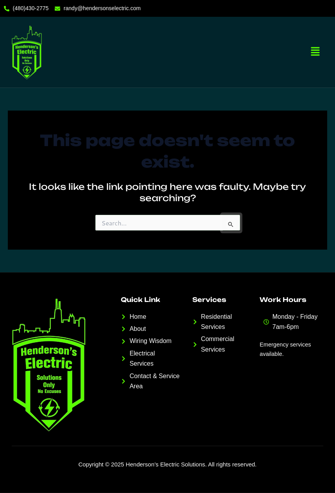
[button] (315, 52)
